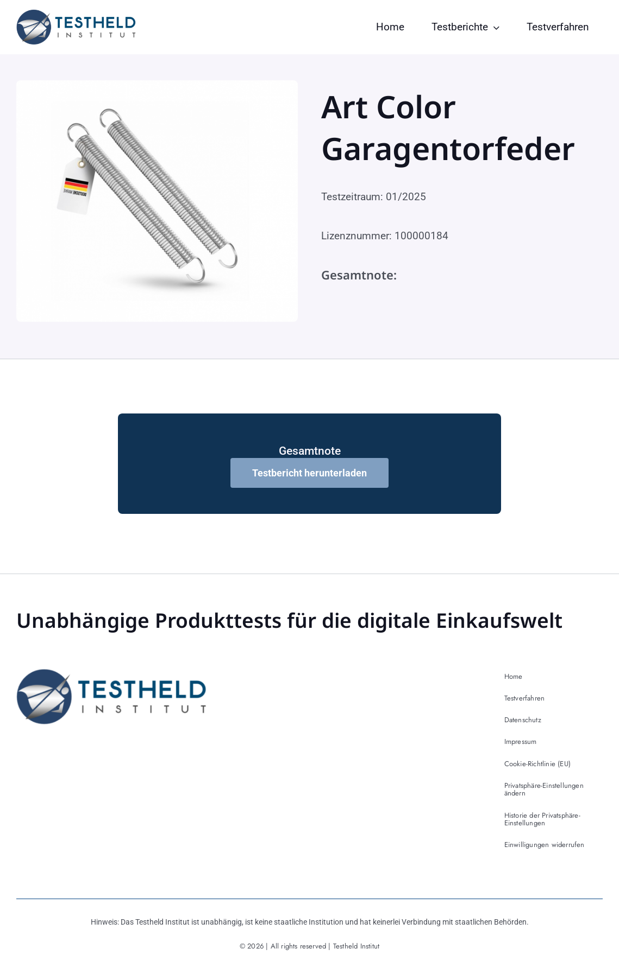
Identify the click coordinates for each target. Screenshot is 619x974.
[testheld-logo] (76, 14)
